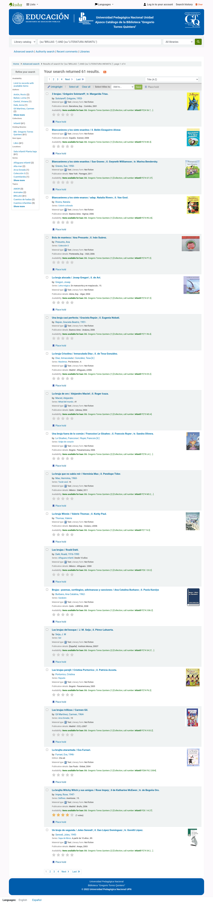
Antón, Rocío (20, 94)
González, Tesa (84, 358)
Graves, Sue (64, 166)
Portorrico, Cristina (65, 674)
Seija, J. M (60, 634)
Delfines (61, 798)
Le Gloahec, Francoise (66, 438)
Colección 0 (19, 173)
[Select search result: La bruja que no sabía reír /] (47, 474)
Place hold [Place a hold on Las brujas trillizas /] (59, 742)
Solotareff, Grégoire (68, 98)
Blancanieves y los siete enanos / (90, 197)
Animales (18, 192)
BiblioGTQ (17, 4)
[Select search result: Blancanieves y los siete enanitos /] (47, 130)
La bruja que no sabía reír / (86, 473)
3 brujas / (80, 93)
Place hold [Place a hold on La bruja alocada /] (59, 309)
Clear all (86, 87)
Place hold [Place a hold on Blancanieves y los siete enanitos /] (59, 153)
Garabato (62, 598)
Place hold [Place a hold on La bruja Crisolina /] (59, 385)
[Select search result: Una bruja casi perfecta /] (47, 317)
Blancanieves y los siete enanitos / (86, 129)
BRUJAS (18, 196)
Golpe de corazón (66, 442)
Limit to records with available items (24, 84)
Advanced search (24, 51)
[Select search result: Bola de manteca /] (47, 237)
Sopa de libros (64, 838)
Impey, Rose (65, 794)
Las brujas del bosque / (83, 629)
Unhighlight (55, 87)
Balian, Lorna (20, 98)
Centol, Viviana (21, 101)
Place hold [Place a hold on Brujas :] (59, 621)
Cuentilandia (20, 176)
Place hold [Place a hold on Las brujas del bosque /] (59, 662)
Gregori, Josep (62, 282)
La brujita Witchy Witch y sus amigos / (106, 790)
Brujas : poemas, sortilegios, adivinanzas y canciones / (105, 589)
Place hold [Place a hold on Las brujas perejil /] (59, 702)
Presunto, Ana (62, 242)
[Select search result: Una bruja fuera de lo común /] (47, 433)
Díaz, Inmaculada (64, 358)
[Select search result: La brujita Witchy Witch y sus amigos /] (47, 790)
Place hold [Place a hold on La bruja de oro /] (59, 425)
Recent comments (67, 51)
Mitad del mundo (65, 402)
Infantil (17, 123)
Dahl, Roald (67, 554)
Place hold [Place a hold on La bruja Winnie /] (59, 541)
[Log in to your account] (158, 4)
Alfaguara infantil (22, 162)
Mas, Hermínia (66, 478)
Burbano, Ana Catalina (70, 594)
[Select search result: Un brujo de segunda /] (47, 830)
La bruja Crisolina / (85, 353)
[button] (32, 4)
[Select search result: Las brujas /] (47, 550)
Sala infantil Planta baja (25, 151)
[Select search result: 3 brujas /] (47, 94)
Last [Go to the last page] (80, 79)
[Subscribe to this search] (105, 72)
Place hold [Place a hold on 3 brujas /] (59, 121)
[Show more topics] (19, 206)
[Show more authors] (19, 115)
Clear (199, 4)
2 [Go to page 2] (53, 79)
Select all (74, 87)
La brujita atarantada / (71, 750)
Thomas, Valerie (63, 518)
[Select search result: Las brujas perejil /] (47, 670)
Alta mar (18, 166)
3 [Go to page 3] (57, 79)
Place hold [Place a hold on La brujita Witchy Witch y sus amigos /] (59, 822)
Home (16, 64)
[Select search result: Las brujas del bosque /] (47, 630)
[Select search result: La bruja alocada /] (47, 277)
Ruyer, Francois (89, 438)
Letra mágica (64, 286)
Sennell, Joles (66, 834)
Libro (16, 143)
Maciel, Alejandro (64, 398)
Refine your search (25, 72)
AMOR (17, 188)
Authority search (45, 51)
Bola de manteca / (79, 237)
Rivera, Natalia (62, 202)
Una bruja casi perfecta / (86, 317)
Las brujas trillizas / (70, 710)
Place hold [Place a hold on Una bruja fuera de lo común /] (59, 465)
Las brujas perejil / (84, 670)
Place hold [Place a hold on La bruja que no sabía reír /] (59, 505)
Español (36, 900)
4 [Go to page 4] (61, 79)
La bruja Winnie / (79, 513)
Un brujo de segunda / (97, 830)
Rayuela (61, 678)
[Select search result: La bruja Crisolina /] (47, 353)
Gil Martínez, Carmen (24, 108)
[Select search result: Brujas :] (47, 590)
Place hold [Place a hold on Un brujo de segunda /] (59, 862)
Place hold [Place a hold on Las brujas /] (59, 581)
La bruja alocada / (76, 277)
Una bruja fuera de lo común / (103, 433)
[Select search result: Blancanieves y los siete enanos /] (47, 197)
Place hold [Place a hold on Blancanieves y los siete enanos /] (59, 229)
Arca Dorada (20, 169)
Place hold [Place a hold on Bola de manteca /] (59, 269)
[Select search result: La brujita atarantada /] (47, 750)
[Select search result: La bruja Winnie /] (47, 514)
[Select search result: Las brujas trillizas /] (47, 710)
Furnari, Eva (64, 754)
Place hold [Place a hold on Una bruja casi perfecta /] (59, 345)
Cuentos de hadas (22, 199)
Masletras (62, 362)
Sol (59, 638)
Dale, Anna (19, 105)
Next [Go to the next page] (69, 79)
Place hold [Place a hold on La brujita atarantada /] (59, 782)
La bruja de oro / (80, 393)
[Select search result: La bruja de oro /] (47, 393)
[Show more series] (19, 180)
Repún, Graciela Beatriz (70, 322)
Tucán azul (63, 482)
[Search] (198, 42)
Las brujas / (65, 549)
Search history (184, 4)
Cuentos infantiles (22, 203)
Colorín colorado (65, 206)
